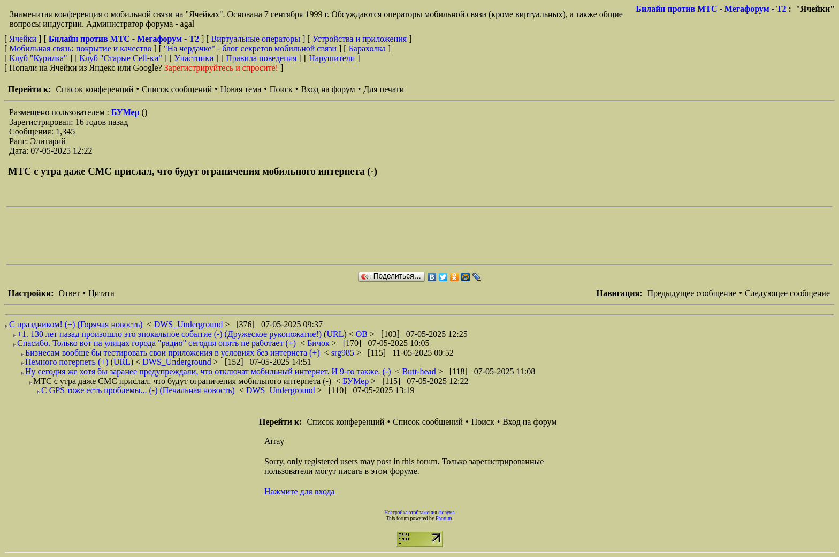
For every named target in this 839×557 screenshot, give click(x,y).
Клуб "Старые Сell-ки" (120, 58)
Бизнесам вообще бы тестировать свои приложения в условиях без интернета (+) (172, 352)
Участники (194, 58)
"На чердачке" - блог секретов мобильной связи (250, 48)
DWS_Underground (189, 324)
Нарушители (332, 58)
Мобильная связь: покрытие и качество (80, 48)
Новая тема (241, 89)
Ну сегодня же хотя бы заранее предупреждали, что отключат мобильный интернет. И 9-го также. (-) (208, 371)
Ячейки (24, 38)
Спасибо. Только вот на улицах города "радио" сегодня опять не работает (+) (156, 343)
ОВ (363, 333)
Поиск (281, 89)
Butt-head (420, 371)
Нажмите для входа (299, 491)
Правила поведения (261, 58)
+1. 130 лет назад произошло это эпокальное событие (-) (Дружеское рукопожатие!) (169, 333)
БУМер (126, 112)
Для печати (383, 89)
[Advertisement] (201, 236)
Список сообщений (177, 89)
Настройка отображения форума (419, 512)
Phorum (444, 518)
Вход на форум (328, 89)
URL (335, 333)
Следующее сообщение (787, 293)
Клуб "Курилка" (38, 58)
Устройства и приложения (359, 38)
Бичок (319, 343)
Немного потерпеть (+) (67, 361)
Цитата (101, 293)
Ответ (69, 293)
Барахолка (367, 48)
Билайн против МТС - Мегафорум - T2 (711, 8)
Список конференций (94, 89)
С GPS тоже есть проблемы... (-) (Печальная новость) (138, 390)
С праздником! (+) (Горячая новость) (76, 324)
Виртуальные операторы (255, 38)
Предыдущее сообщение (691, 293)
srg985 (343, 352)
